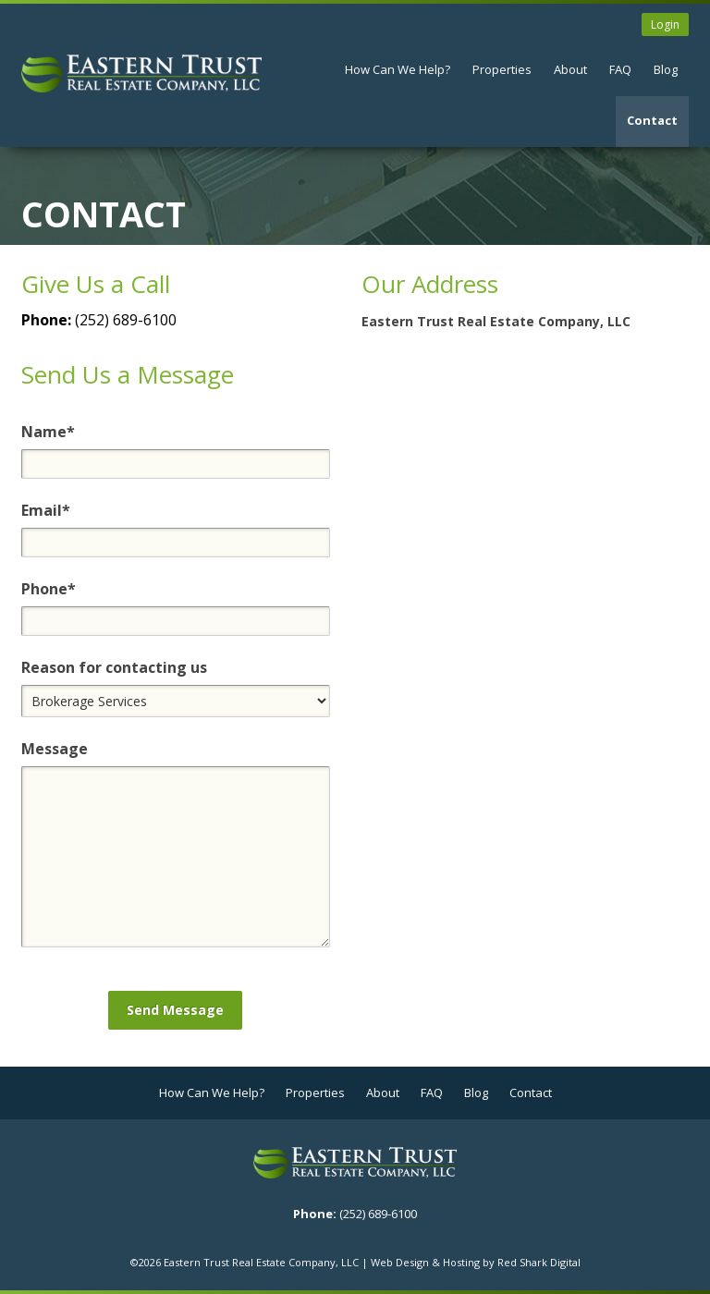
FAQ (620, 69)
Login (665, 24)
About (570, 69)
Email (45, 510)
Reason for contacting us (114, 667)
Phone (48, 589)
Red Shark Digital (539, 1262)
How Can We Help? (397, 69)
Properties (502, 69)
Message (54, 749)
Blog (666, 69)
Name (48, 431)
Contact (652, 120)
